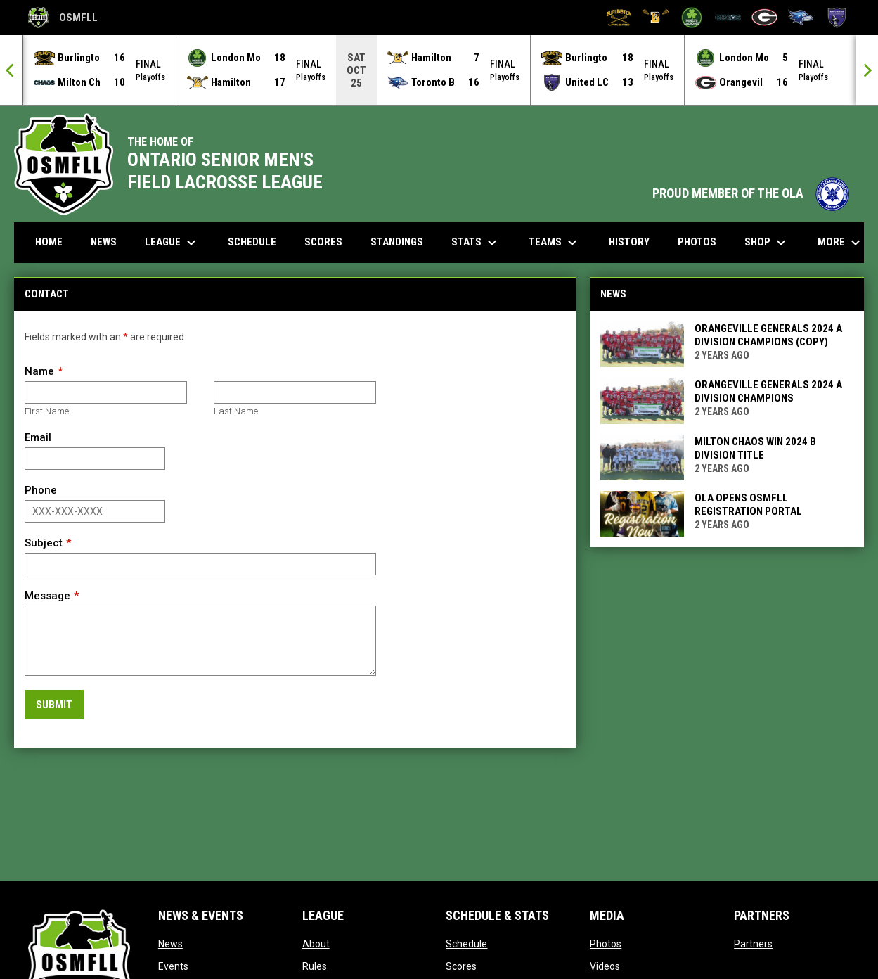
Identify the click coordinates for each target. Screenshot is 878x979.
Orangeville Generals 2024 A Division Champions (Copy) (768, 334)
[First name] (106, 391)
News (170, 943)
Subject (44, 542)
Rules (314, 965)
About (316, 943)
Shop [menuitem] (766, 241)
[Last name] (295, 391)
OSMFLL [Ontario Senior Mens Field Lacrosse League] (63, 17)
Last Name (236, 410)
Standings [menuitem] (396, 241)
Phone (41, 489)
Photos (605, 943)
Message (47, 595)
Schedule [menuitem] (252, 241)
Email (38, 436)
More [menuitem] (841, 241)
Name (39, 370)
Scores (461, 965)
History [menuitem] (629, 241)
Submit (54, 704)
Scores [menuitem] (323, 241)
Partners (753, 943)
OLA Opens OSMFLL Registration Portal (748, 504)
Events (173, 965)
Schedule (466, 943)
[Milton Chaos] (728, 17)
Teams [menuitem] (555, 241)
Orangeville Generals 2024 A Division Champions (768, 391)
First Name (47, 410)
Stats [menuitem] (476, 241)
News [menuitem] (104, 241)
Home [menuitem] (49, 241)
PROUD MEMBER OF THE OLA (751, 192)
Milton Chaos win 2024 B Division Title (755, 448)
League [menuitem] (172, 241)
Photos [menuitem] (697, 241)
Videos (605, 965)
